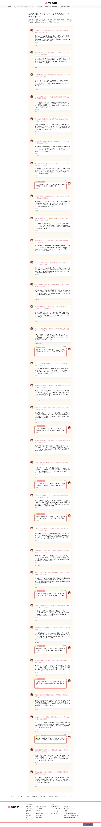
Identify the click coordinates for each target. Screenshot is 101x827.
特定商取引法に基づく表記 (70, 813)
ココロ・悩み (39, 808)
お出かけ (38, 812)
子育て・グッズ (29, 808)
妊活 (27, 817)
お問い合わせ (67, 808)
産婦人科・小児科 (40, 813)
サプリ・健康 (29, 819)
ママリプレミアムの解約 (69, 817)
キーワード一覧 (54, 810)
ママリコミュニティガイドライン (71, 815)
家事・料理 (28, 815)
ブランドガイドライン (56, 808)
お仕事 (27, 813)
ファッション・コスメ (41, 806)
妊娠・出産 (28, 806)
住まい (27, 812)
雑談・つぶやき (39, 817)
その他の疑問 (39, 815)
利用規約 (66, 810)
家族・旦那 (38, 810)
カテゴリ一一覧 (54, 812)
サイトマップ (54, 813)
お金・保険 (28, 810)
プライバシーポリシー (69, 812)
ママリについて (54, 806)
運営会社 (66, 806)
